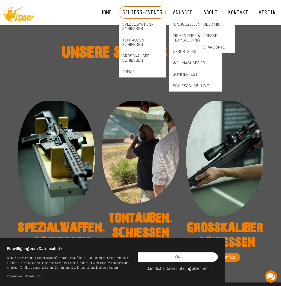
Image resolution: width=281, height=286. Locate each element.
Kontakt (238, 12)
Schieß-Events (142, 12)
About (210, 12)
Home (106, 12)
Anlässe (183, 12)
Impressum (14, 276)
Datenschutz (32, 276)
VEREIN (267, 12)
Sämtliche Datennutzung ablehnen (178, 268)
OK (177, 257)
